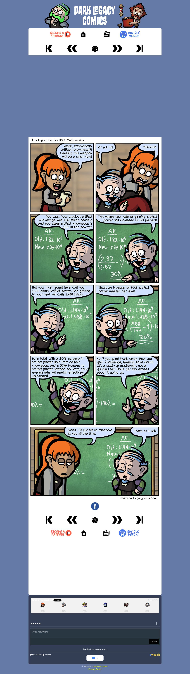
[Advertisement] (95, 96)
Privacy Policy (95, 669)
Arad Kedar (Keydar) (101, 666)
